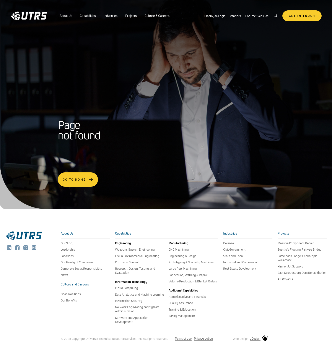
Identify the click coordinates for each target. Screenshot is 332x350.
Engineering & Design (183, 256)
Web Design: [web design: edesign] (250, 338)
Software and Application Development (131, 320)
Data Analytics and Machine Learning (139, 294)
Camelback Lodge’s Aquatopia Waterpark (297, 258)
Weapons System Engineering (135, 249)
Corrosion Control (127, 262)
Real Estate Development (239, 268)
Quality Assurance (181, 303)
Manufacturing (178, 243)
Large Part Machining (183, 268)
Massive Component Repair (296, 243)
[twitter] (26, 248)
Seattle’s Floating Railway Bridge (299, 249)
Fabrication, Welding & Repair (188, 275)
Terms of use (183, 338)
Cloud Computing (126, 288)
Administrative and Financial (187, 297)
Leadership (68, 249)
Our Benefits (69, 300)
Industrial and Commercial (240, 262)
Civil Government (234, 249)
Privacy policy (203, 338)
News (64, 275)
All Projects (285, 279)
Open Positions (71, 294)
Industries (110, 15)
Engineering (123, 243)
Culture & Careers (157, 15)
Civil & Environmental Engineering (137, 256)
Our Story (67, 243)
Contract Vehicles (257, 16)
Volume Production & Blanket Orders (193, 281)
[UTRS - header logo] (29, 15)
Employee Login (215, 16)
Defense (228, 243)
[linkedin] (9, 248)
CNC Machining (179, 249)
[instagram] (34, 248)
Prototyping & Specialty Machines (191, 262)
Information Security (128, 301)
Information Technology (131, 282)
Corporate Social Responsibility (81, 268)
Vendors (235, 16)
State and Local (233, 256)
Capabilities (88, 15)
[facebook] (18, 248)
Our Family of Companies (77, 262)
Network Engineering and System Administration (137, 309)
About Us (66, 15)
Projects (131, 15)
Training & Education (182, 309)
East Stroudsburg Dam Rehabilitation (302, 273)
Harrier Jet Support (290, 266)
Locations (67, 256)
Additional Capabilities (183, 290)
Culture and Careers (75, 284)
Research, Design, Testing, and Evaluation (135, 270)
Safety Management (182, 316)
